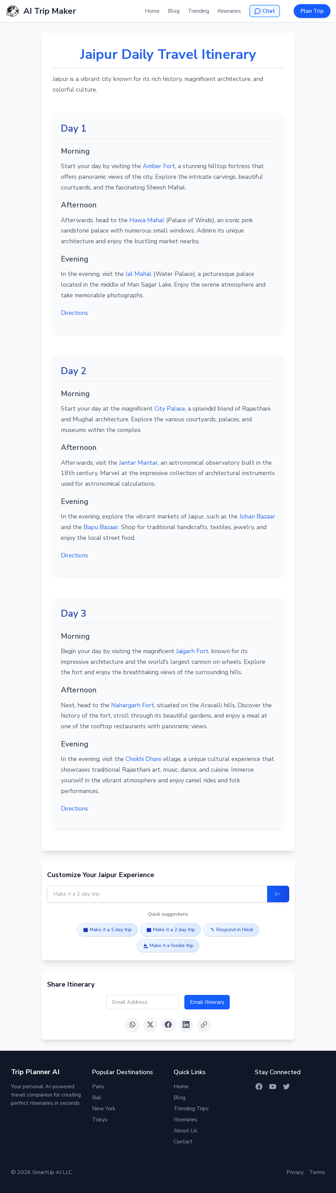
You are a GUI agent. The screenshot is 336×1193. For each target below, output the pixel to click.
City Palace (169, 408)
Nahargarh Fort (132, 705)
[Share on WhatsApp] (132, 1024)
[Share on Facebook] (168, 1024)
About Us (185, 1130)
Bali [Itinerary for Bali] (96, 1097)
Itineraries (229, 11)
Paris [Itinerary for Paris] (98, 1086)
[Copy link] (204, 1024)
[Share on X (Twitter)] (150, 1024)
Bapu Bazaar (101, 527)
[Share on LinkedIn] (186, 1024)
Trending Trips (191, 1108)
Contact (183, 1141)
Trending (198, 11)
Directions (74, 313)
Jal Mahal (139, 274)
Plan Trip (312, 11)
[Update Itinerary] (278, 894)
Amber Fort (159, 166)
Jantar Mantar (138, 463)
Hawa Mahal (146, 220)
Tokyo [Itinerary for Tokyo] (100, 1119)
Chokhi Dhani (143, 759)
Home (152, 11)
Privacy (295, 1172)
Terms (317, 1172)
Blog (174, 11)
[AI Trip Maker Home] (41, 11)
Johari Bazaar (257, 516)
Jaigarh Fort (192, 651)
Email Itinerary (207, 1002)
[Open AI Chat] (264, 11)
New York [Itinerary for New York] (104, 1108)
